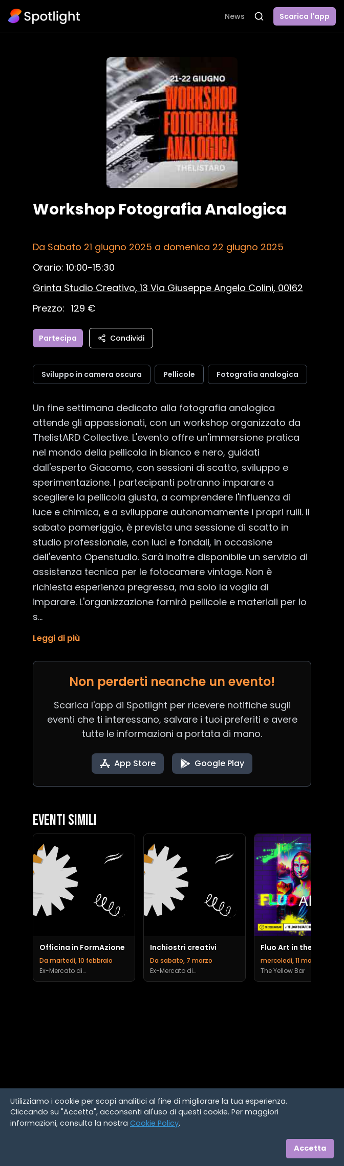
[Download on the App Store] (128, 763)
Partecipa (58, 338)
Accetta (310, 1148)
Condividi (121, 338)
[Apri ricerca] (259, 16)
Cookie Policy (154, 1123)
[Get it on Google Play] (212, 763)
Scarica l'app (305, 16)
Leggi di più (56, 638)
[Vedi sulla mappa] (168, 287)
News (235, 16)
